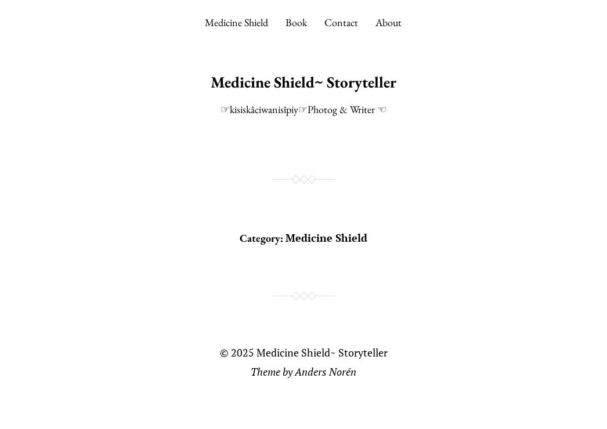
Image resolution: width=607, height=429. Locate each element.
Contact (341, 22)
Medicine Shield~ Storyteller (303, 82)
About (388, 22)
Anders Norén (325, 372)
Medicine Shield (236, 22)
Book (296, 22)
